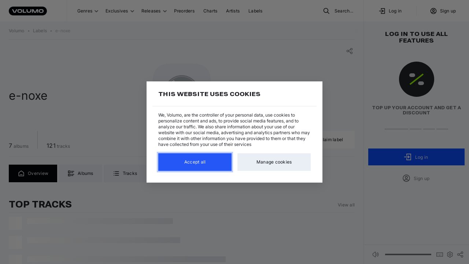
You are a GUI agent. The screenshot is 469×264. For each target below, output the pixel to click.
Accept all (195, 162)
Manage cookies (274, 162)
